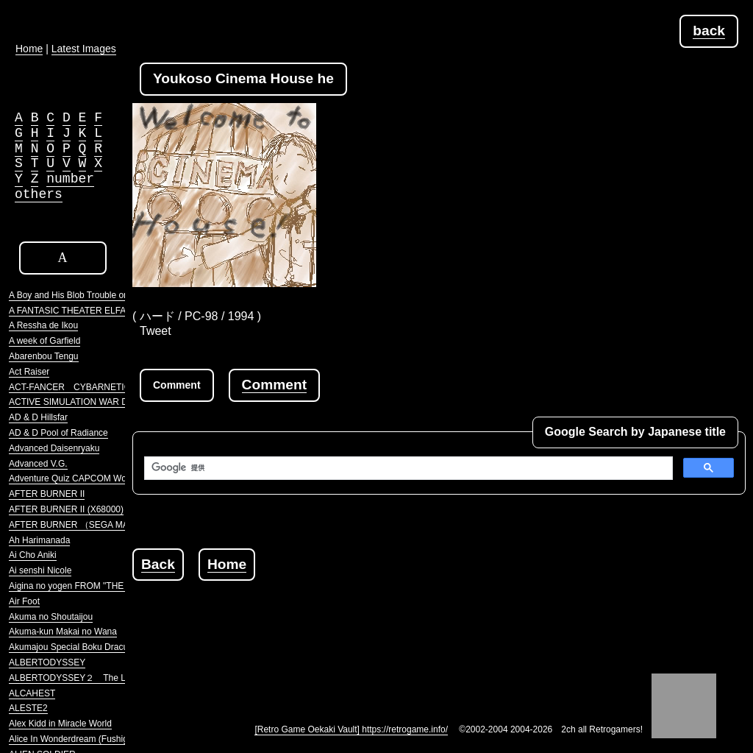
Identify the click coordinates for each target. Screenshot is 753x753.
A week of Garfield (44, 341)
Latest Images (83, 48)
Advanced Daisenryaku (54, 448)
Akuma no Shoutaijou (51, 617)
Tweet (155, 331)
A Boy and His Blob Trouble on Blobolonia (90, 295)
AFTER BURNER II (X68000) (66, 509)
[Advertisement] (400, 614)
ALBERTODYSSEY (47, 662)
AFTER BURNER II (47, 494)
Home (226, 564)
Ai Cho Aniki (33, 555)
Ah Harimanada (39, 540)
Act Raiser (29, 372)
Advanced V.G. (38, 464)
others (39, 194)
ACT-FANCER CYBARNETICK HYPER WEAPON (110, 387)
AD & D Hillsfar (38, 417)
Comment (274, 384)
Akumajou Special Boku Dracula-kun (80, 647)
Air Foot (24, 601)
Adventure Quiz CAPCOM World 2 (76, 478)
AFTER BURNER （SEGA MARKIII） (83, 525)
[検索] (407, 468)
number (70, 179)
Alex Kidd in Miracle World (60, 723)
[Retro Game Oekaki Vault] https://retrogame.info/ (351, 729)
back (709, 30)
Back (158, 564)
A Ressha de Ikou (43, 325)
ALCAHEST (32, 693)
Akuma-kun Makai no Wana (63, 631)
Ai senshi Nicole (40, 570)
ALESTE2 (28, 708)
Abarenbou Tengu (44, 356)
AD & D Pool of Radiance (58, 433)
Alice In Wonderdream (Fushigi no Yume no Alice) (106, 739)
